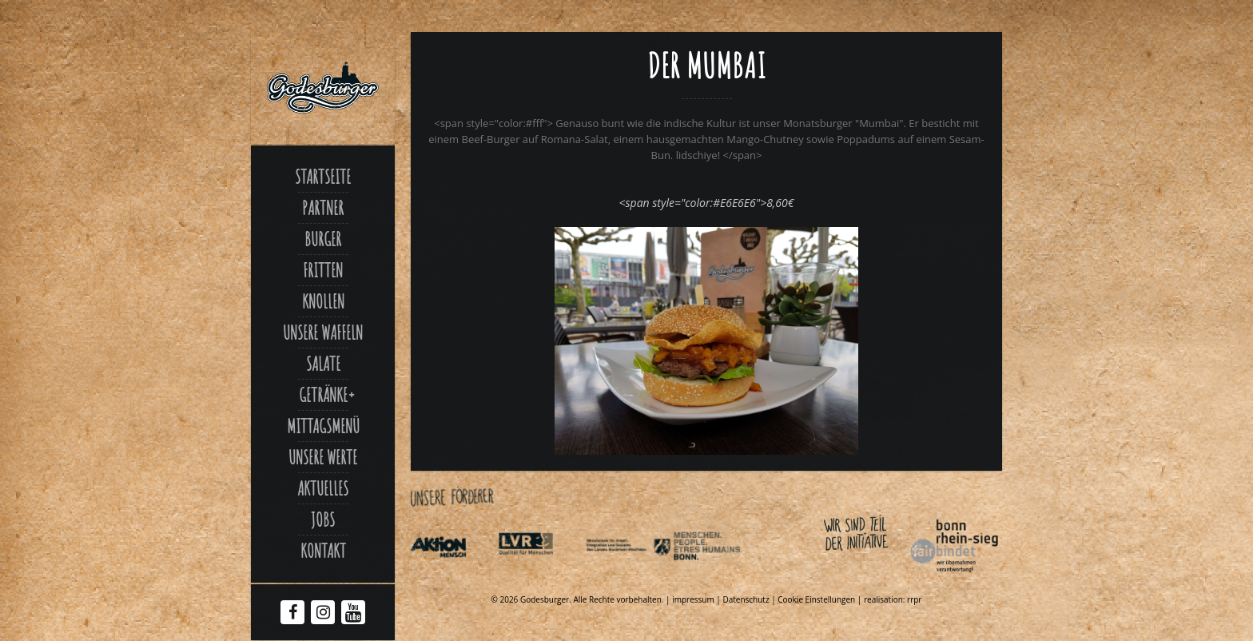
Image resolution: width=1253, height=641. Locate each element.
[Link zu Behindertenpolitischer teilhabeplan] (715, 575)
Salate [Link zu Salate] (323, 364)
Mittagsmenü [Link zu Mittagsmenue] (323, 426)
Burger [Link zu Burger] (322, 239)
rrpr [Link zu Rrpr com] (914, 599)
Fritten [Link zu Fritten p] (323, 270)
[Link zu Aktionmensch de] (453, 575)
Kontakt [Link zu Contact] (323, 551)
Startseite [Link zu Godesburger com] (323, 177)
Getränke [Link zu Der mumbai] (323, 395)
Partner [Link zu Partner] (323, 208)
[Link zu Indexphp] (628, 575)
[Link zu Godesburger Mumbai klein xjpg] (706, 451)
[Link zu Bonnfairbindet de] (880, 575)
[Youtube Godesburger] (353, 615)
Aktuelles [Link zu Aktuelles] (322, 488)
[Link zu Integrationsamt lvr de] (540, 575)
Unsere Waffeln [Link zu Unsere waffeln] (323, 332)
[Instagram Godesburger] (323, 614)
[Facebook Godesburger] (292, 614)
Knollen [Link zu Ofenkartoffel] (323, 301)
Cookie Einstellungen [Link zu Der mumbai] (816, 599)
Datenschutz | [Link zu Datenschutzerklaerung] (750, 599)
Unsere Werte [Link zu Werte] (322, 457)
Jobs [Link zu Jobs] (323, 520)
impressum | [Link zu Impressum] (697, 599)
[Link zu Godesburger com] (323, 88)
